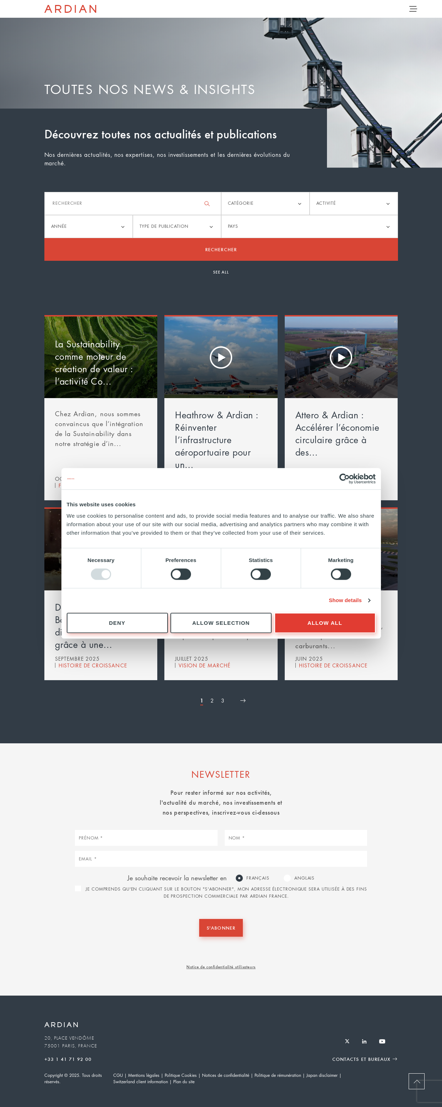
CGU (118, 1075)
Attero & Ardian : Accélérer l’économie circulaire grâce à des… (337, 433)
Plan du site (184, 1082)
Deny (117, 623)
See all (221, 272)
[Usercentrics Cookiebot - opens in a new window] (344, 478)
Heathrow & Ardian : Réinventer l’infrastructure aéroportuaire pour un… (216, 439)
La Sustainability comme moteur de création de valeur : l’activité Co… (94, 362)
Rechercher (221, 249)
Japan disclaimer (322, 1075)
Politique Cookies (181, 1075)
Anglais (304, 878)
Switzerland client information (140, 1082)
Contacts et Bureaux (361, 1059)
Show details (345, 600)
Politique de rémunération (278, 1075)
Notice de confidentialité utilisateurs (221, 966)
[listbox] (265, 203)
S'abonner (221, 927)
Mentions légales (143, 1075)
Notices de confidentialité (225, 1075)
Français (257, 878)
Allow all (324, 623)
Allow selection (221, 623)
